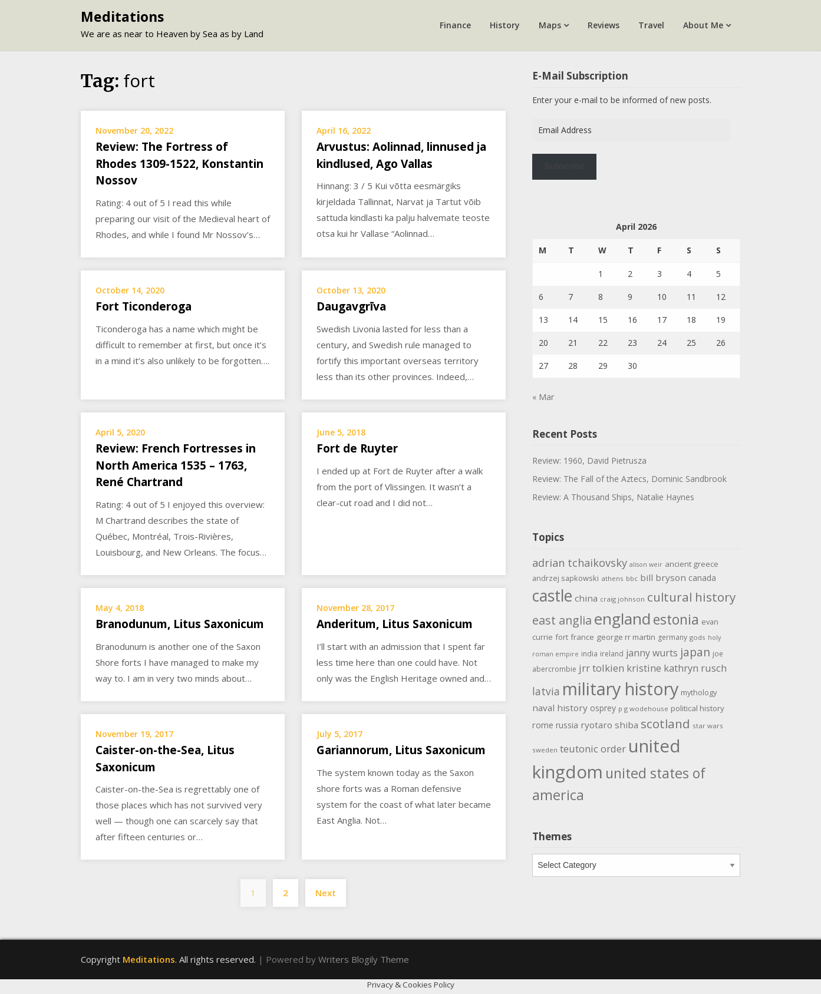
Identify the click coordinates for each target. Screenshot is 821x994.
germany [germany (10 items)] (672, 637)
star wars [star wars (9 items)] (708, 725)
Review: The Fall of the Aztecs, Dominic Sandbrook (629, 478)
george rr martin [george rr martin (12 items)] (625, 637)
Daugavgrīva (351, 306)
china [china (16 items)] (586, 598)
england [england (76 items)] (622, 618)
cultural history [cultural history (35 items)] (691, 597)
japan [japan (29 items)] (695, 652)
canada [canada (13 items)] (702, 577)
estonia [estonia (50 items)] (676, 619)
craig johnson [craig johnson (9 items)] (622, 599)
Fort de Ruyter (357, 448)
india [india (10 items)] (589, 654)
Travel (651, 25)
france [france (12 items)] (582, 637)
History (505, 25)
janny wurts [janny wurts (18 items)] (652, 652)
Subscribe (565, 166)
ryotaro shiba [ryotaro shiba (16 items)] (609, 725)
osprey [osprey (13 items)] (603, 708)
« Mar (543, 396)
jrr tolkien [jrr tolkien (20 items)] (601, 668)
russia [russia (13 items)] (567, 725)
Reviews (603, 25)
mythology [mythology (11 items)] (699, 692)
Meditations (122, 16)
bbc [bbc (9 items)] (632, 578)
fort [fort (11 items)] (561, 637)
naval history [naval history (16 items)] (560, 708)
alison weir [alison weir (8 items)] (645, 564)
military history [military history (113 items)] (620, 688)
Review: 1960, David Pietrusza (589, 460)
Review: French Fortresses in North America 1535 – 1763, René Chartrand (175, 465)
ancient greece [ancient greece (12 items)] (691, 564)
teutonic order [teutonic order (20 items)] (593, 748)
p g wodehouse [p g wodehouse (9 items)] (643, 708)
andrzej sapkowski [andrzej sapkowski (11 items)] (565, 578)
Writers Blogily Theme (363, 959)
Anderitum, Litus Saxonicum (394, 624)
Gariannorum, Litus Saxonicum (401, 750)
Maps (550, 25)
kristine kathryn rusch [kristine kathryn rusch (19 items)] (677, 668)
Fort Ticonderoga (143, 306)
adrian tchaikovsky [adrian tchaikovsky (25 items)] (579, 563)
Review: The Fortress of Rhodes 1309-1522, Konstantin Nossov (179, 163)
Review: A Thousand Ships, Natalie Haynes (613, 497)
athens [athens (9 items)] (612, 578)
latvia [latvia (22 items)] (546, 691)
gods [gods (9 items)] (697, 637)
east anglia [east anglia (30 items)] (562, 620)
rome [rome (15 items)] (542, 725)
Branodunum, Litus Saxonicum (179, 624)
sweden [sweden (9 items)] (545, 749)
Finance (455, 25)
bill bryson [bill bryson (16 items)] (663, 577)
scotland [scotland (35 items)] (665, 723)
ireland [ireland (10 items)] (612, 654)
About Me (703, 25)
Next (325, 893)
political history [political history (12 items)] (697, 708)
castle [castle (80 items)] (552, 595)
